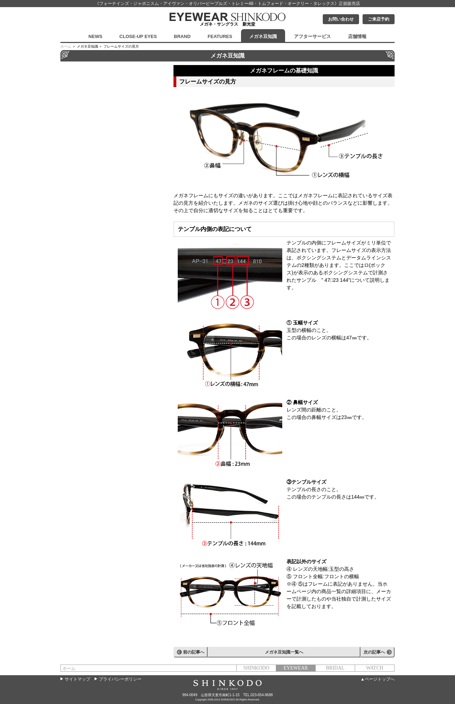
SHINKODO (256, 668)
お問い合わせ (341, 19)
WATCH (374, 668)
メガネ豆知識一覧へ (284, 652)
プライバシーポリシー (120, 679)
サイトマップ (77, 679)
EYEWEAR (296, 668)
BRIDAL (335, 668)
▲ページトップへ (377, 679)
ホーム (65, 46)
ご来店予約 (378, 19)
